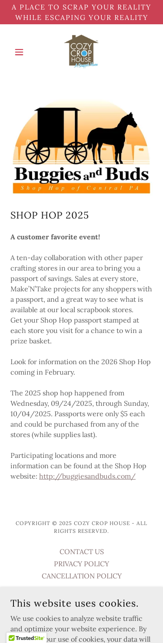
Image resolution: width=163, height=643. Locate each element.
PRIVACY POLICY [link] (81, 563)
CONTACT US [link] (82, 551)
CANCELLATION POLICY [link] (82, 575)
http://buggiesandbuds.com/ (87, 476)
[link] (81, 52)
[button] (21, 52)
